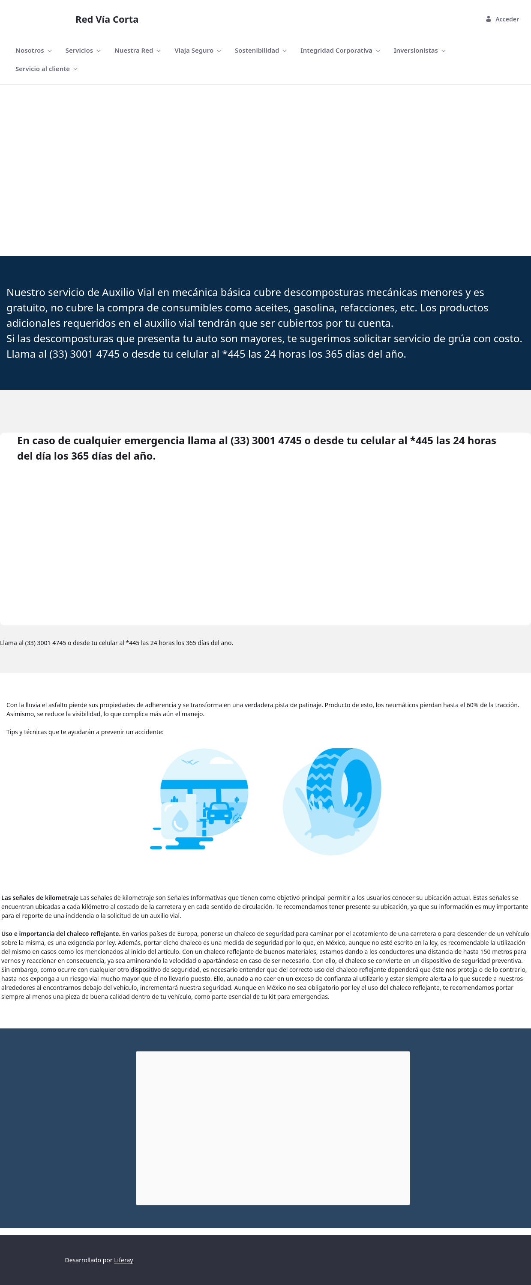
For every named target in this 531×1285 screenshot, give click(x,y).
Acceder (502, 19)
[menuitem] (33, 50)
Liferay (123, 1260)
